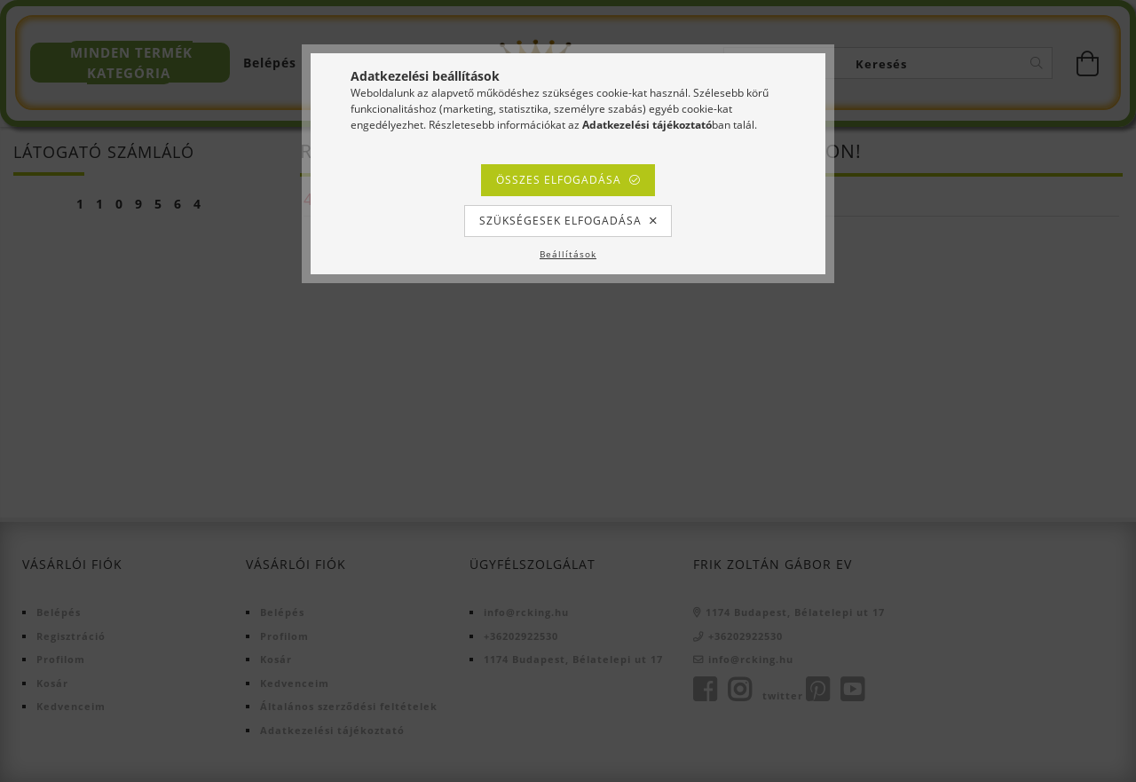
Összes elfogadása (558, 179)
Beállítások (568, 254)
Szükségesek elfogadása (560, 220)
